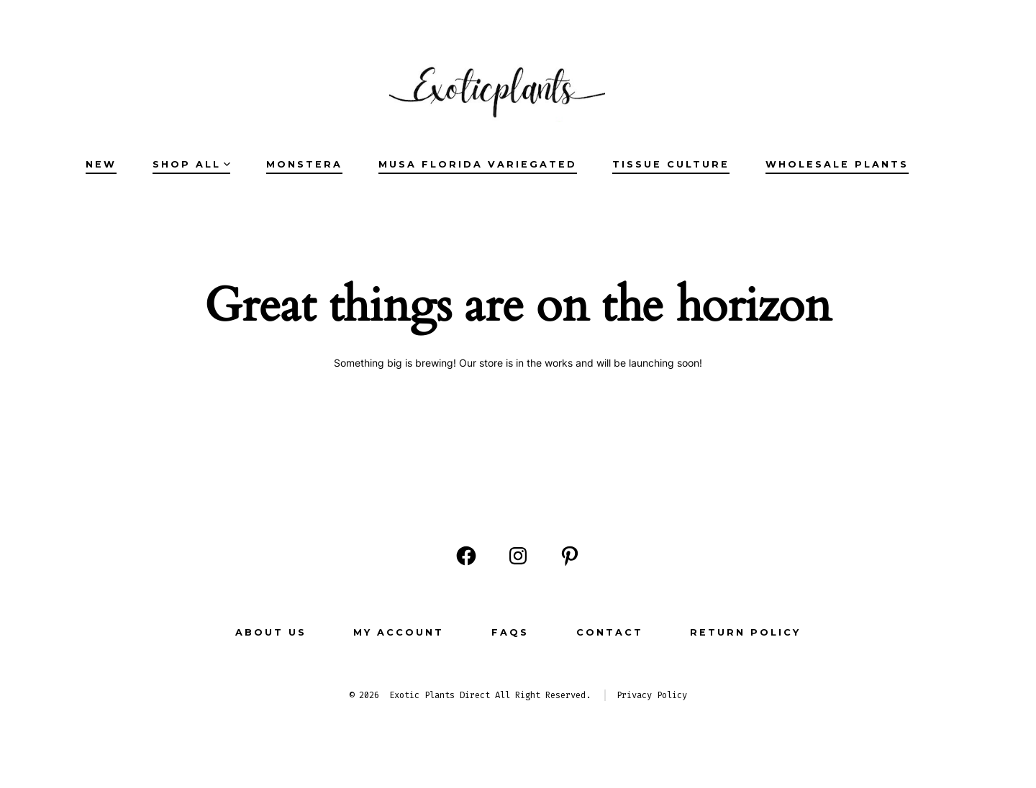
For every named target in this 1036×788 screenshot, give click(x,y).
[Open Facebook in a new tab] (466, 556)
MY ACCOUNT (398, 632)
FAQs (510, 632)
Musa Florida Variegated (477, 164)
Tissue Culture (671, 164)
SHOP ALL (191, 164)
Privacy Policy (652, 695)
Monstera (304, 164)
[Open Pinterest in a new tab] (570, 556)
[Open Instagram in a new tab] (518, 556)
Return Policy (745, 632)
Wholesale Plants (837, 164)
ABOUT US (270, 632)
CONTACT (609, 632)
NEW (101, 164)
